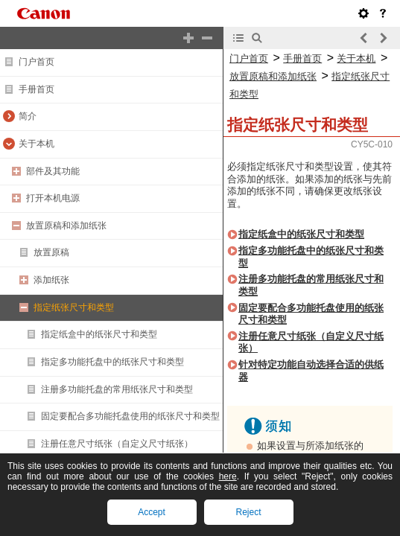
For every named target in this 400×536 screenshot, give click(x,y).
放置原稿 (51, 252)
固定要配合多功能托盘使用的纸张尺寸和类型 (130, 416)
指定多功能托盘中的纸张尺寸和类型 (112, 362)
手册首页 (36, 89)
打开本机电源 (53, 198)
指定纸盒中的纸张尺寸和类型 (99, 334)
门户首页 (36, 62)
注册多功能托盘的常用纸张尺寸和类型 (117, 389)
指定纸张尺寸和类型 (74, 307)
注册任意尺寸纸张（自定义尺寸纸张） (117, 443)
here (228, 476)
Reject (248, 512)
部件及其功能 (53, 171)
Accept (151, 512)
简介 (27, 116)
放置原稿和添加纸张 (66, 225)
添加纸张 (51, 280)
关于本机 (36, 143)
